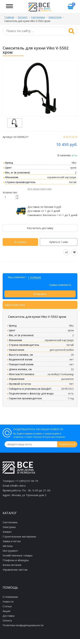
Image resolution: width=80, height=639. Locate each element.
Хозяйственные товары (17, 555)
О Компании (10, 596)
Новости (8, 601)
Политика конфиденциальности (23, 625)
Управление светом (15, 569)
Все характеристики (40, 188)
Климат (7, 531)
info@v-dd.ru (18, 485)
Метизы (8, 546)
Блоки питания (12, 565)
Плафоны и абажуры (16, 560)
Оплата (7, 620)
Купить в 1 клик (58, 242)
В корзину (20, 242)
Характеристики (15, 305)
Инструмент (10, 550)
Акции (6, 611)
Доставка (8, 615)
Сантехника (10, 522)
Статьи (7, 606)
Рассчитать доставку (40, 228)
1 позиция (34, 277)
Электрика (9, 527)
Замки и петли (12, 541)
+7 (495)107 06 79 (26, 481)
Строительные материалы (19, 536)
